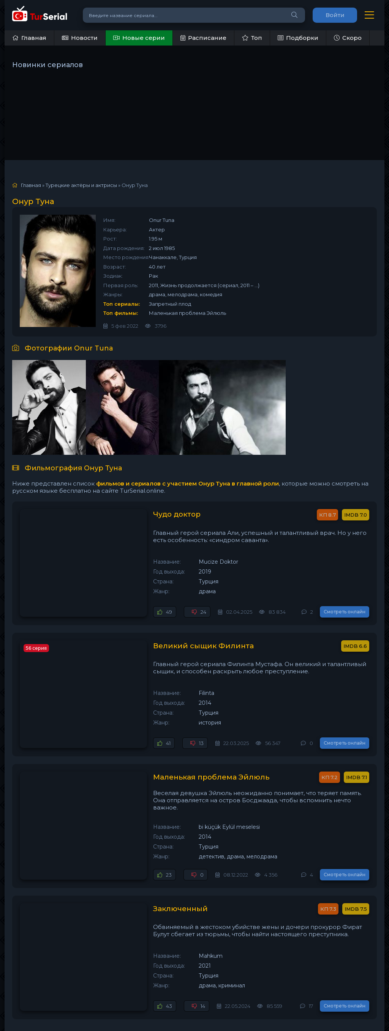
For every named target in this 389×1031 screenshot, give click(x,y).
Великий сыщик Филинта (144, 632)
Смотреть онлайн (344, 598)
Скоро (348, 37)
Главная (29, 37)
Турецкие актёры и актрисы (81, 185)
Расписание (203, 37)
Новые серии (139, 37)
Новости (80, 37)
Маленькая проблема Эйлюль (153, 749)
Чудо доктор (118, 514)
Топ (252, 37)
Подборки (298, 37)
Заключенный (121, 867)
